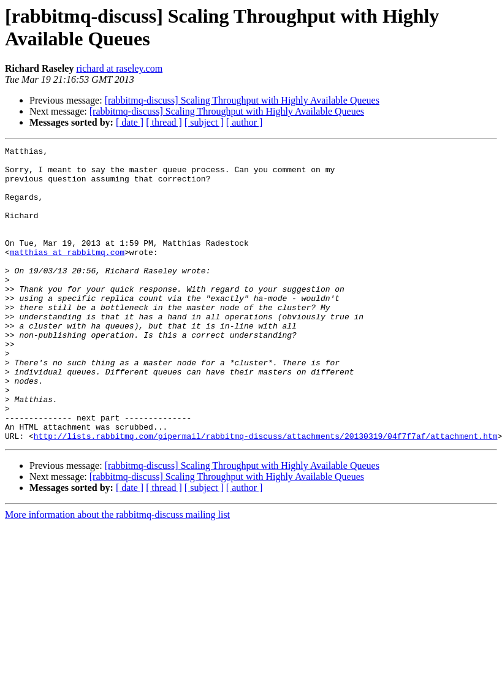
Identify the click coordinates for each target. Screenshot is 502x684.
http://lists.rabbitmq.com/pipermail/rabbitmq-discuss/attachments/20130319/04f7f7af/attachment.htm (266, 494)
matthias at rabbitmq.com (67, 273)
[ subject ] (204, 122)
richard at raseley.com (119, 68)
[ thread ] (164, 122)
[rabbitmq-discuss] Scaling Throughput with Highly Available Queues (242, 100)
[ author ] (244, 122)
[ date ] (129, 122)
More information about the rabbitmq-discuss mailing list (117, 573)
